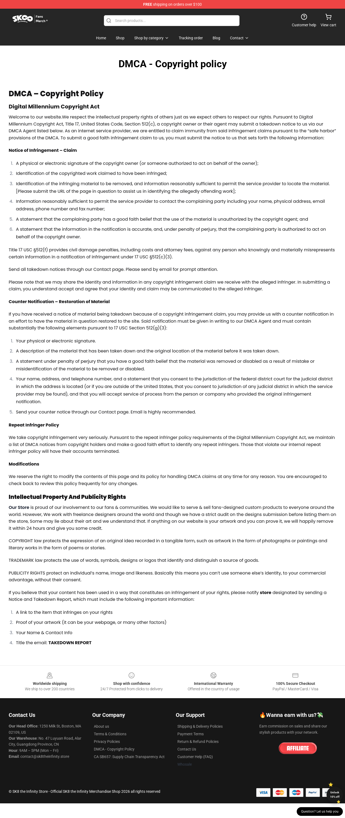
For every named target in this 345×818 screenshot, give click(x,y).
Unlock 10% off (335, 794)
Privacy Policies (107, 741)
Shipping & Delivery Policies (200, 726)
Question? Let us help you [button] (319, 811)
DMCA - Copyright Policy (114, 749)
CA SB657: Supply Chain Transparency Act (129, 757)
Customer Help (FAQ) (195, 757)
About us (101, 726)
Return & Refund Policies (198, 741)
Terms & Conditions (110, 734)
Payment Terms (190, 734)
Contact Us (186, 749)
